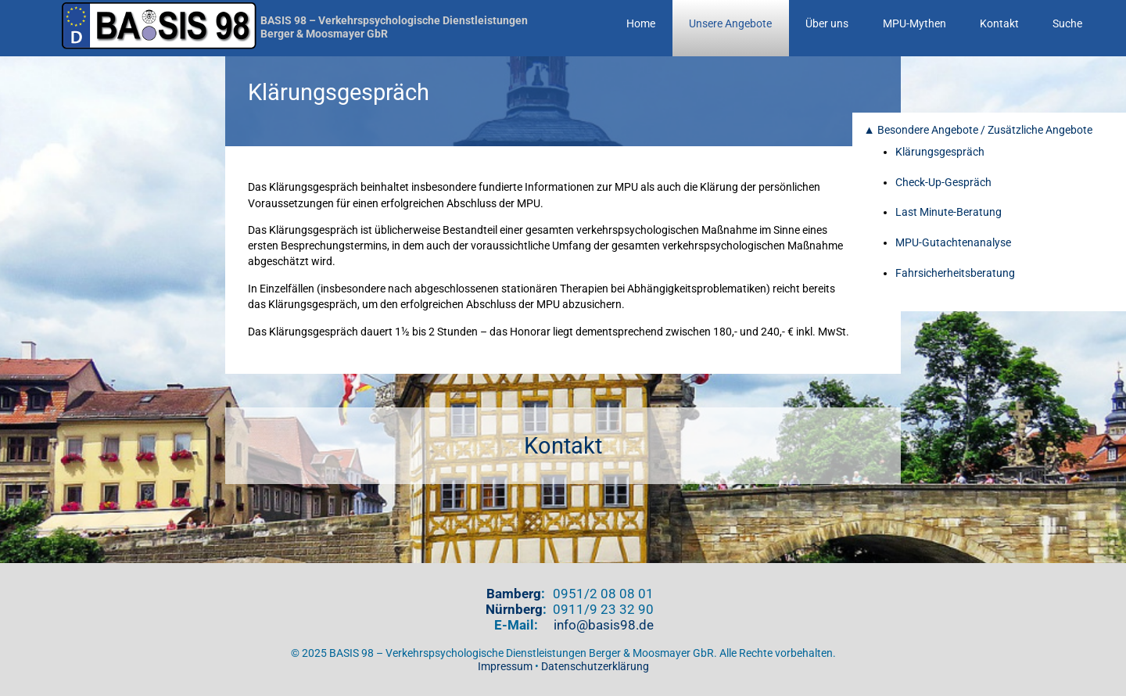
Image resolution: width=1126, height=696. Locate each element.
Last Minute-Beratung (948, 212)
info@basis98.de (604, 625)
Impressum (505, 666)
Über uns (826, 23)
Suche (1067, 23)
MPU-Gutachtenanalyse (953, 242)
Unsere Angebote (730, 23)
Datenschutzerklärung (595, 666)
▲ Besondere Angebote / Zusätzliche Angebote (978, 130)
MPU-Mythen (914, 23)
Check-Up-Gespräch (943, 182)
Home (640, 23)
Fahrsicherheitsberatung (955, 273)
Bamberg (513, 593)
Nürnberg (514, 609)
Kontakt (999, 23)
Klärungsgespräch (939, 152)
